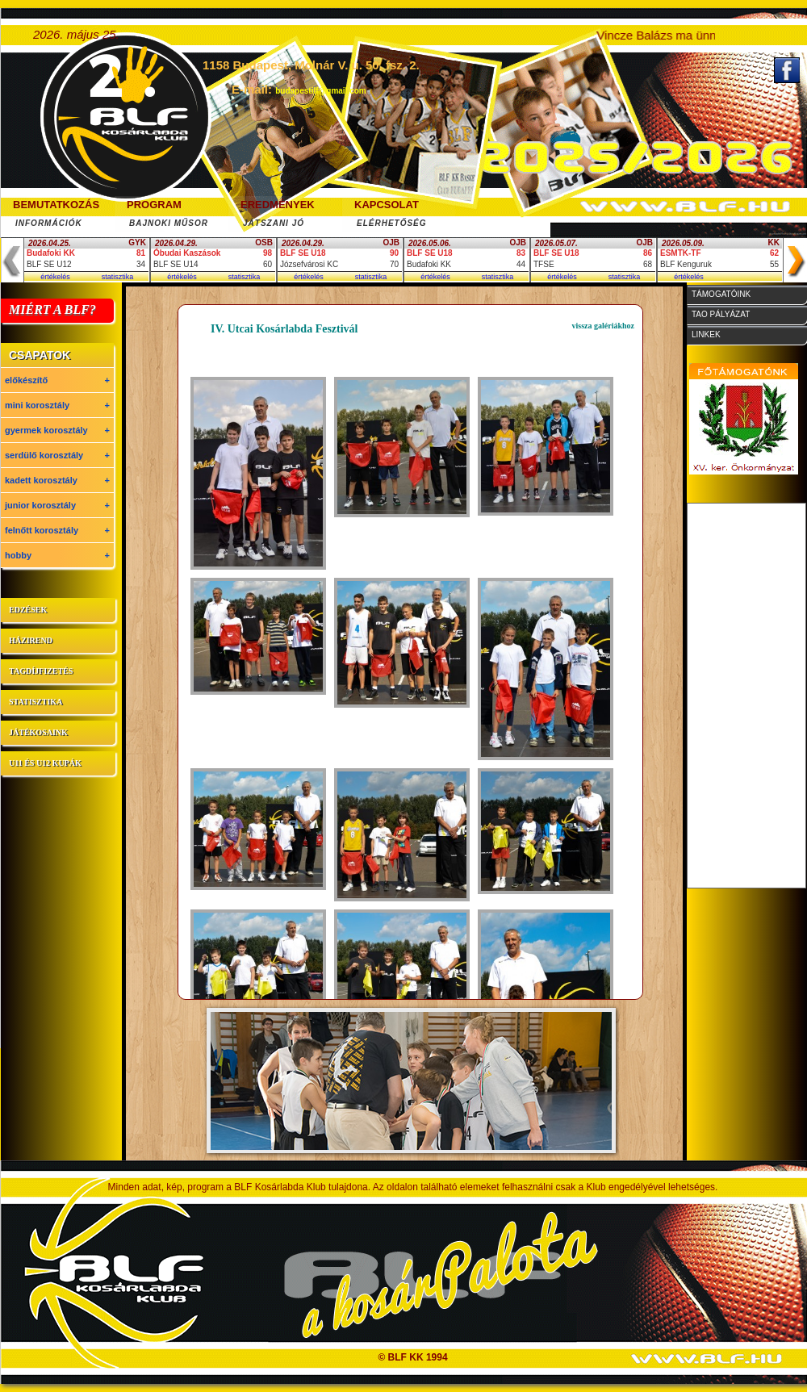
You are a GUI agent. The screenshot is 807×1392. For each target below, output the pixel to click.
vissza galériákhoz (603, 325)
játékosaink (38, 732)
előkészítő (57, 380)
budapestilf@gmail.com (320, 90)
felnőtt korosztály (57, 530)
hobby (57, 555)
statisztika (118, 277)
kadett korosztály (57, 480)
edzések (28, 609)
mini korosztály (57, 405)
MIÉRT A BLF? (52, 309)
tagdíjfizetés (41, 671)
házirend (30, 640)
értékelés (55, 277)
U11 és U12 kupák (45, 763)
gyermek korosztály (57, 430)
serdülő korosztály (57, 455)
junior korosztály (57, 505)
